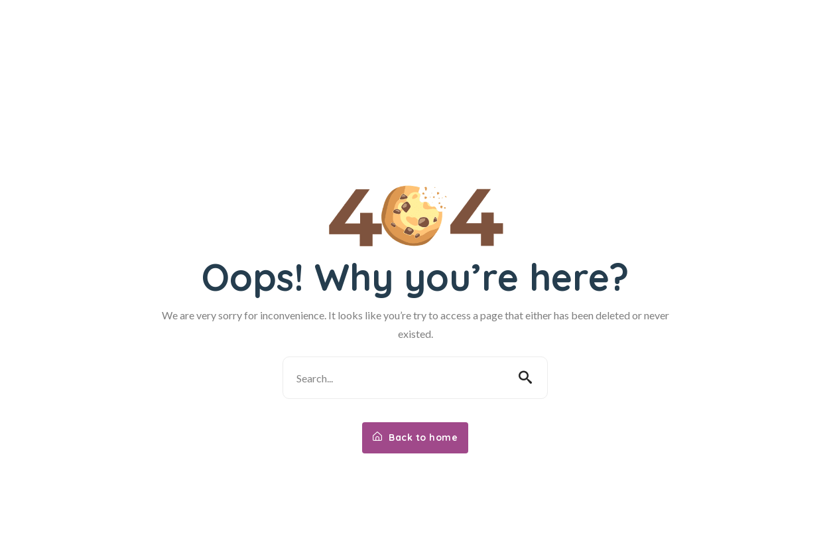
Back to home (415, 437)
